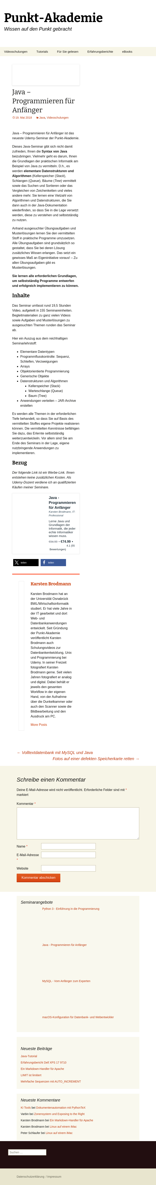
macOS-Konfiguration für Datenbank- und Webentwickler (78, 1017)
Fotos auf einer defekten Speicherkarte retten (96, 758)
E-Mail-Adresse (28, 857)
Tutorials (42, 51)
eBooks (127, 51)
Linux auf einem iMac (63, 1126)
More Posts (39, 724)
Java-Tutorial (29, 1056)
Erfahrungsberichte (100, 51)
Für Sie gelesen (67, 51)
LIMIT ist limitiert (31, 1075)
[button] (26, 562)
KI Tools (26, 1107)
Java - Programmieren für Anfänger (64, 945)
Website (22, 868)
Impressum (54, 1176)
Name (22, 846)
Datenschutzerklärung (30, 1176)
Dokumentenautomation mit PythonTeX (61, 1107)
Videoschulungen (15, 51)
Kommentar (26, 803)
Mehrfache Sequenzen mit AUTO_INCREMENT (51, 1081)
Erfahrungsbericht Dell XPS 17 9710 (43, 1062)
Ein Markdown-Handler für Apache (42, 1068)
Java (42, 117)
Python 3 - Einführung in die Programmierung (70, 908)
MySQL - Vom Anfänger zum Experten (66, 981)
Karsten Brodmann (51, 584)
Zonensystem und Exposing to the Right (59, 1114)
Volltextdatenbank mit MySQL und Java (55, 752)
